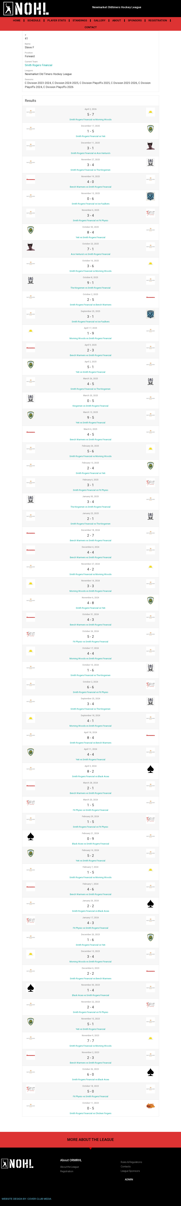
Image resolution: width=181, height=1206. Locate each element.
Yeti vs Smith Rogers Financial (90, 237)
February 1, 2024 (90, 884)
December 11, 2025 (90, 143)
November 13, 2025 (90, 193)
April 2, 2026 (91, 109)
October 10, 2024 (90, 665)
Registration (157, 20)
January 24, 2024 (90, 901)
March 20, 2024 (90, 800)
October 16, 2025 (90, 261)
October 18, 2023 (90, 1086)
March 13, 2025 (90, 412)
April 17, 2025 (90, 328)
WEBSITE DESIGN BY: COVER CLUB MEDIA (26, 1198)
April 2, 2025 (91, 361)
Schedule (34, 20)
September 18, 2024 (90, 715)
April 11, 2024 (90, 749)
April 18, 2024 (90, 732)
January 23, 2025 (90, 513)
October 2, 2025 (90, 294)
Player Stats (56, 20)
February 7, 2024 (90, 867)
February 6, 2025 (90, 480)
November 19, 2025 (90, 176)
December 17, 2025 (90, 126)
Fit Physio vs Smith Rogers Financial (90, 641)
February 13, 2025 (90, 463)
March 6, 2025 (90, 429)
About (116, 20)
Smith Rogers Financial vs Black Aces (90, 776)
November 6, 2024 (90, 597)
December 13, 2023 (90, 951)
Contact (91, 27)
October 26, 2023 (90, 1069)
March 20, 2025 (90, 395)
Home (17, 20)
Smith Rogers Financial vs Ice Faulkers (90, 203)
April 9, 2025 (91, 345)
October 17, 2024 (90, 648)
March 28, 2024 (90, 783)
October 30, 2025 (90, 227)
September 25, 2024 (90, 698)
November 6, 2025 (90, 210)
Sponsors (135, 20)
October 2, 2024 (90, 682)
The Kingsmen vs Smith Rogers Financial (90, 288)
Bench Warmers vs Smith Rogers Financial (90, 187)
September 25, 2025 (90, 311)
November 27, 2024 (90, 564)
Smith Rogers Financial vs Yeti (90, 136)
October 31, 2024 (90, 614)
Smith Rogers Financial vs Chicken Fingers (90, 1113)
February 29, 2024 (90, 816)
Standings (80, 20)
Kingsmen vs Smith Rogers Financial (90, 406)
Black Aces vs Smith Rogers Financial (90, 843)
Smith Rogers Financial (38, 65)
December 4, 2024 (90, 547)
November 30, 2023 (90, 985)
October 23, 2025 (90, 244)
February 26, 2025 (90, 446)
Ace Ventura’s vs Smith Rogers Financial (90, 254)
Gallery (99, 20)
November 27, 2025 (90, 159)
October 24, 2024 (90, 631)
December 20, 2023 (90, 934)
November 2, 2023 (90, 1052)
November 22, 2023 (90, 1002)
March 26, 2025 (90, 378)
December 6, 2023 (90, 968)
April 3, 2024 (91, 766)
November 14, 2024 (90, 581)
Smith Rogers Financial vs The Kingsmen (90, 170)
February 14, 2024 (90, 850)
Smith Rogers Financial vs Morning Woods (90, 119)
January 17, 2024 (90, 917)
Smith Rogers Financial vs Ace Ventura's (90, 153)
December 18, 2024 (90, 530)
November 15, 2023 (90, 1019)
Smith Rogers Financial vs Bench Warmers (90, 304)
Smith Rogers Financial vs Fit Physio (90, 220)
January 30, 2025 (90, 496)
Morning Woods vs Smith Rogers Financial (90, 338)
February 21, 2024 (90, 833)
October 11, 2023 (90, 1103)
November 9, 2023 (90, 1035)
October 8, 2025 (90, 277)
